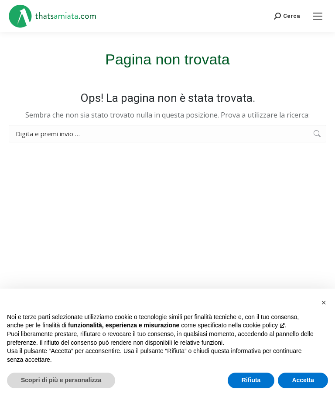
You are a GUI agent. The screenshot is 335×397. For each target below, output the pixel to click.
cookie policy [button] (263, 325)
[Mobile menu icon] (317, 16)
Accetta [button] (303, 380)
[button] (324, 303)
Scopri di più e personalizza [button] (61, 380)
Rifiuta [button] (251, 380)
